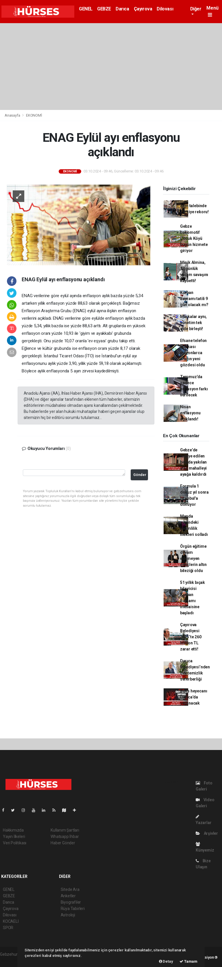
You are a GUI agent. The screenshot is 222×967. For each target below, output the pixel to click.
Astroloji (68, 915)
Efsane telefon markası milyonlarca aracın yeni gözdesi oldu (193, 352)
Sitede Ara (70, 889)
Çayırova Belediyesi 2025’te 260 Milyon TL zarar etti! (190, 636)
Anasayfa (13, 115)
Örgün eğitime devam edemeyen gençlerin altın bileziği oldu (193, 558)
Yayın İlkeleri (14, 836)
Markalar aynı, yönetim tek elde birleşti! (193, 322)
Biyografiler (71, 902)
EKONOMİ (34, 115)
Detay (166, 961)
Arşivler (207, 833)
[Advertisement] (111, 66)
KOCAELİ (11, 921)
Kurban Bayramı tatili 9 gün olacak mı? (194, 298)
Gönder (139, 475)
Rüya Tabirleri (73, 908)
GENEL (85, 9)
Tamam (188, 961)
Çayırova (143, 9)
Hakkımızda (13, 830)
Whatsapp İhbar (65, 836)
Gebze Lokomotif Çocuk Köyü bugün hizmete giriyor (194, 238)
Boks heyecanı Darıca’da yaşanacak (193, 697)
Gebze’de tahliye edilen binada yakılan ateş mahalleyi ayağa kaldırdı (193, 462)
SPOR (8, 927)
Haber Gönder (63, 843)
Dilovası (165, 9)
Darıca (122, 9)
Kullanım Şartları (65, 830)
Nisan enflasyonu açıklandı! (190, 413)
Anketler (68, 896)
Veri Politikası (14, 843)
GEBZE (104, 9)
